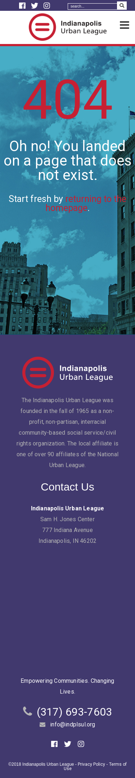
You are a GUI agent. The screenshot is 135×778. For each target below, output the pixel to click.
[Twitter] (35, 5)
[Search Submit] (122, 5)
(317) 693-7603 (74, 712)
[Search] (92, 6)
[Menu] (124, 25)
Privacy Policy (91, 764)
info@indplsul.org (72, 724)
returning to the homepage (85, 203)
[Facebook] (23, 5)
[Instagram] (47, 5)
